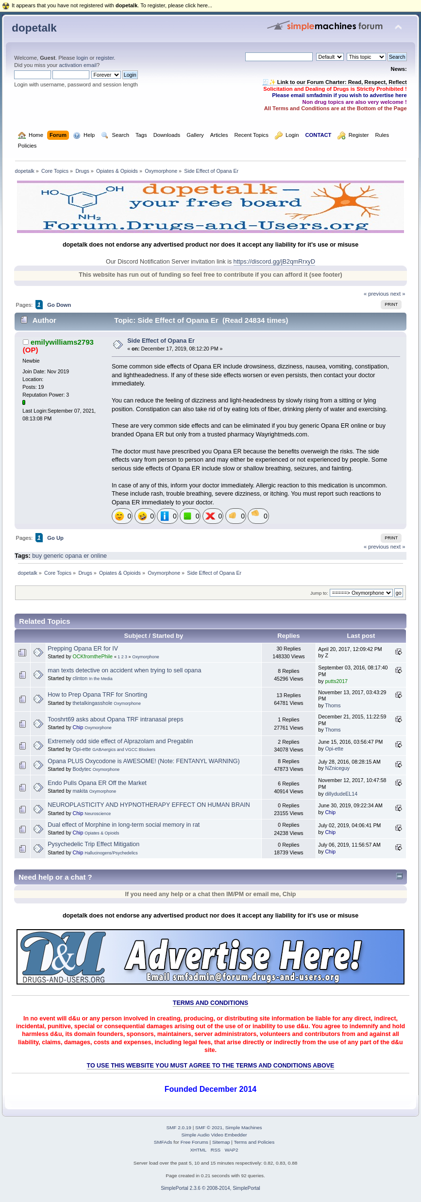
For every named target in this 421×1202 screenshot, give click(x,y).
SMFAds (163, 1142)
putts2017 (336, 681)
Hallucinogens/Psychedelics (110, 853)
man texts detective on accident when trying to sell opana (124, 670)
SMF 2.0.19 (178, 1127)
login (82, 58)
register (105, 58)
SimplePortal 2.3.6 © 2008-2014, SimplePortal (210, 1188)
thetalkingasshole (93, 703)
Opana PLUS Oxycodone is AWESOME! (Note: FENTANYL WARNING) (143, 761)
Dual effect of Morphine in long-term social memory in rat (124, 824)
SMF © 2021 (208, 1127)
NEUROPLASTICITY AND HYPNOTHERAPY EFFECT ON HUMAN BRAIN (149, 804)
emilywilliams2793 (62, 342)
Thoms (332, 705)
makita (80, 791)
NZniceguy (337, 768)
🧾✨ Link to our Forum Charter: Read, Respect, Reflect (334, 82)
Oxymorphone (145, 656)
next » (397, 294)
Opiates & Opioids (101, 833)
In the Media (101, 678)
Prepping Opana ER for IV (83, 648)
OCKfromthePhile (93, 656)
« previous (376, 294)
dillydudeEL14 (341, 794)
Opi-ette (82, 749)
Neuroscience (97, 813)
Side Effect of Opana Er (161, 340)
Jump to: (319, 593)
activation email (78, 65)
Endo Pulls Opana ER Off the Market (97, 783)
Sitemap (221, 1142)
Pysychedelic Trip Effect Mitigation (93, 844)
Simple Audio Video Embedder (214, 1134)
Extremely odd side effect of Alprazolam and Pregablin (120, 741)
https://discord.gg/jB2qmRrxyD (274, 261)
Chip (78, 727)
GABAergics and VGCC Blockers (123, 749)
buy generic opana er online (69, 555)
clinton (80, 678)
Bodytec (82, 769)
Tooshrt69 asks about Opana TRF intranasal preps (115, 719)
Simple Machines (243, 1127)
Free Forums (194, 1142)
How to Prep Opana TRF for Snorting (97, 694)
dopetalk (34, 28)
